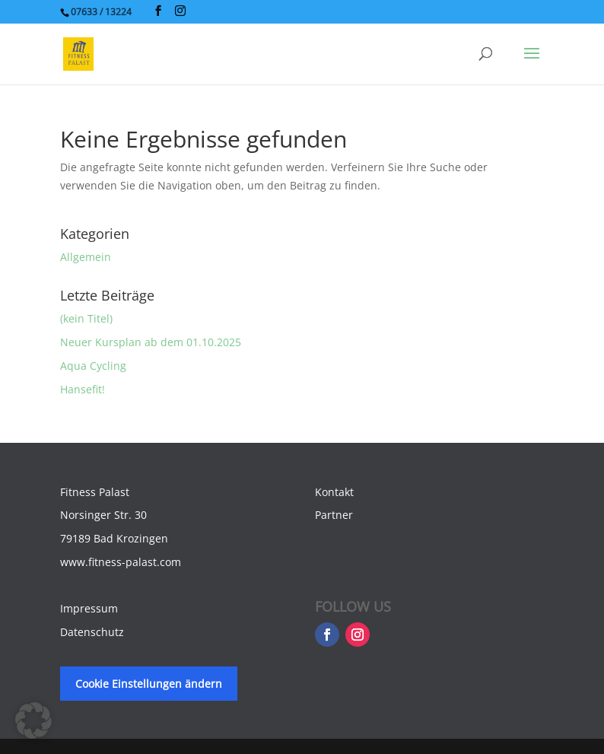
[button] (33, 720)
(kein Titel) (86, 318)
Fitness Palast (94, 492)
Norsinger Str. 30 (103, 514)
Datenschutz (92, 632)
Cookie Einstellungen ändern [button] (148, 683)
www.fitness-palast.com (120, 562)
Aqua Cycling (93, 365)
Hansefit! (82, 389)
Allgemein (85, 257)
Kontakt (334, 492)
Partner (334, 514)
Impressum (89, 608)
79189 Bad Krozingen (114, 538)
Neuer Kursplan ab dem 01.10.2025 (150, 342)
